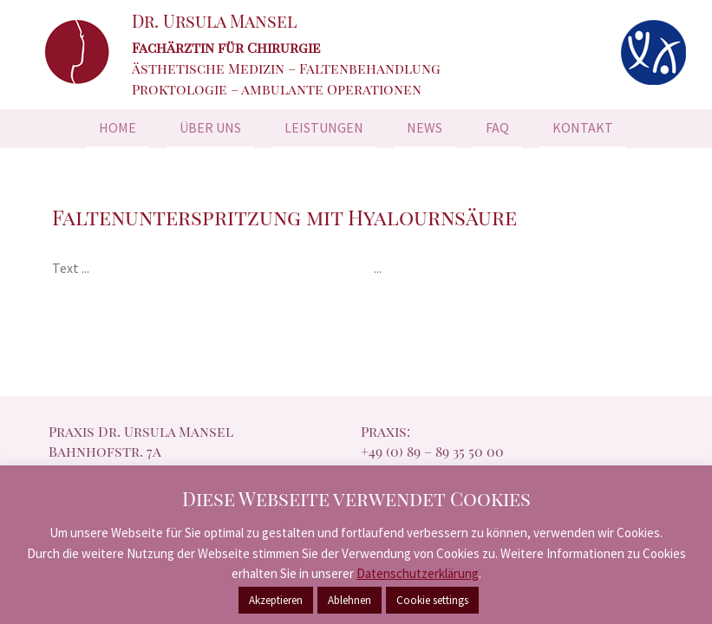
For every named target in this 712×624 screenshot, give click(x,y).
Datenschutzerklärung (417, 573)
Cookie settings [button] (432, 600)
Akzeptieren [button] (276, 600)
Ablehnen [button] (349, 600)
